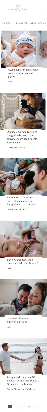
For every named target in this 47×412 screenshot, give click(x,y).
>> (36, 406)
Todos (7, 23)
